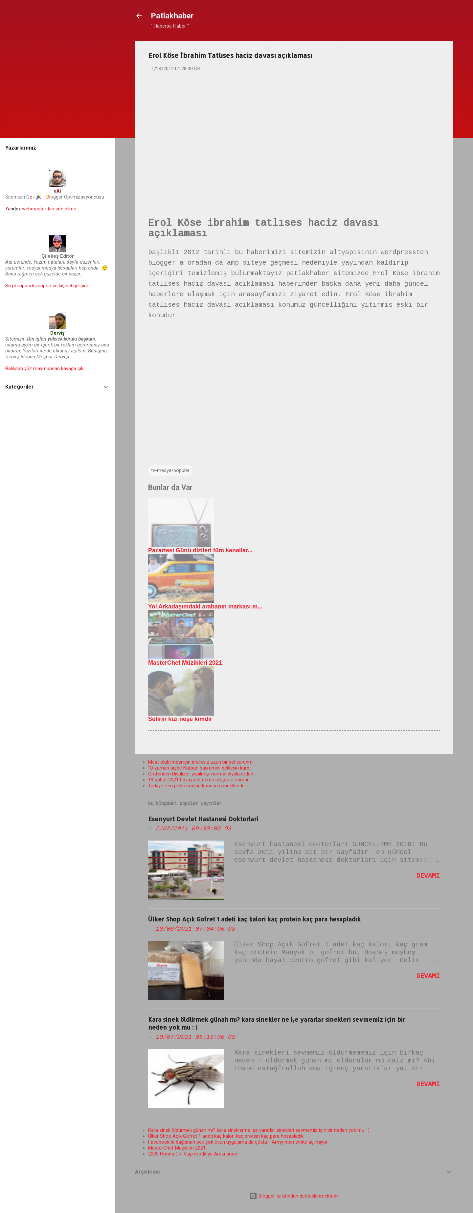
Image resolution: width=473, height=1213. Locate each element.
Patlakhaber (172, 15)
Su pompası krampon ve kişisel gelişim (46, 286)
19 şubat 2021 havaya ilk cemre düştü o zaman (199, 780)
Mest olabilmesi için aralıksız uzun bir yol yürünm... (202, 762)
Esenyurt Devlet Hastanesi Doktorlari (203, 818)
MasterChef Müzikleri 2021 (177, 1148)
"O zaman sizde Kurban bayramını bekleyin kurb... (200, 768)
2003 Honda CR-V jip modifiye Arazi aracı (192, 1154)
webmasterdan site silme (40, 209)
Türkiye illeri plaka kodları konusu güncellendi (195, 786)
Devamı (428, 876)
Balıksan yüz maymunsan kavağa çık (44, 368)
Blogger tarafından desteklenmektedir (294, 1196)
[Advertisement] (294, 129)
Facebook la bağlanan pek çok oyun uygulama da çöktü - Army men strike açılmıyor (238, 1142)
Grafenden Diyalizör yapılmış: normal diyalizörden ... (203, 774)
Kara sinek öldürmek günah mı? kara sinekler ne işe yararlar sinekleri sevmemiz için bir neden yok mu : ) (259, 1130)
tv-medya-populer (170, 470)
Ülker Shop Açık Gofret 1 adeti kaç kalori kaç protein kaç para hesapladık (254, 919)
